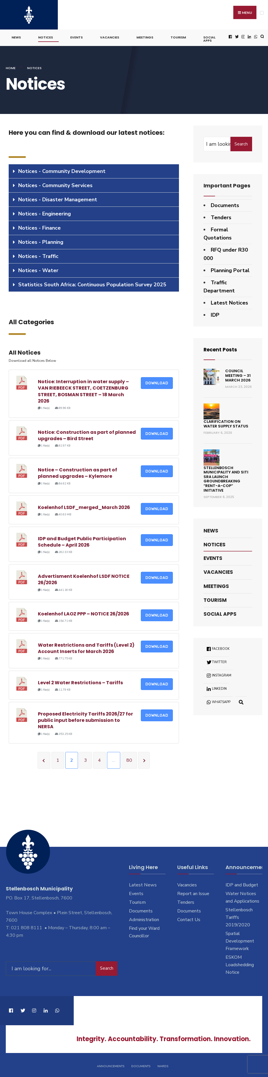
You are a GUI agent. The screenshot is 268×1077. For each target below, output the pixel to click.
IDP (215, 314)
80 (129, 759)
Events (76, 36)
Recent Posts (221, 348)
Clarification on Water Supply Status (226, 423)
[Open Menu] (262, 13)
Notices (45, 36)
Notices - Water (38, 269)
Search (241, 143)
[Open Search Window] (261, 36)
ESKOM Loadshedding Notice (240, 963)
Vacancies (109, 36)
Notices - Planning (40, 241)
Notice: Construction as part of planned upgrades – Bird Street (87, 434)
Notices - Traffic (38, 255)
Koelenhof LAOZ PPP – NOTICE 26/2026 (84, 613)
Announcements (110, 1065)
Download (156, 382)
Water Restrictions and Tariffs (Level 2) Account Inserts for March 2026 (86, 647)
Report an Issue (193, 893)
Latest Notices (229, 301)
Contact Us (188, 919)
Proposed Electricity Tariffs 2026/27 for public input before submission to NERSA (86, 719)
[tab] (94, 170)
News (16, 36)
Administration (144, 919)
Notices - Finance (39, 227)
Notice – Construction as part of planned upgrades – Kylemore (77, 472)
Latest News (143, 884)
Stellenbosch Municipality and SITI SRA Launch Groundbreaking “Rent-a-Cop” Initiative (226, 478)
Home (11, 67)
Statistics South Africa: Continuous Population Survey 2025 (92, 283)
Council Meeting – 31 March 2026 (238, 374)
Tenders (221, 216)
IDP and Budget (242, 884)
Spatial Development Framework (240, 940)
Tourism (178, 36)
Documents (225, 204)
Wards (162, 1065)
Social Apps (209, 38)
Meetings (144, 36)
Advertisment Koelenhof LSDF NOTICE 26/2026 (84, 578)
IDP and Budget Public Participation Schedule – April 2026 (82, 540)
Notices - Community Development (62, 170)
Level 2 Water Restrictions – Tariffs (80, 681)
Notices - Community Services (55, 184)
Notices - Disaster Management (57, 198)
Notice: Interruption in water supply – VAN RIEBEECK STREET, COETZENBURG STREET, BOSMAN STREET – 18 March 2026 (83, 390)
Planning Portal (230, 269)
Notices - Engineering (44, 212)
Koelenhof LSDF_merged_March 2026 (84, 506)
